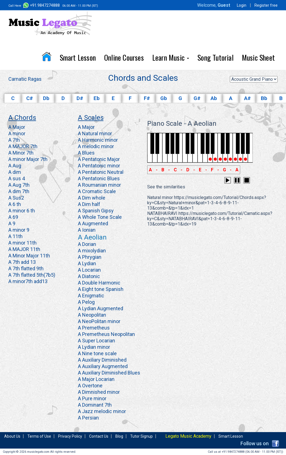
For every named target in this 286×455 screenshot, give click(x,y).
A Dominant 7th (95, 405)
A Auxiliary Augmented (103, 366)
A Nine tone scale (97, 353)
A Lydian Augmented (100, 308)
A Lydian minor (94, 347)
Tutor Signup (141, 436)
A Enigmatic (91, 295)
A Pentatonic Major (99, 159)
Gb (163, 98)
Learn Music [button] (170, 57)
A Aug (14, 166)
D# (80, 98)
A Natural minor (95, 133)
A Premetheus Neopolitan (106, 334)
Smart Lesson (78, 57)
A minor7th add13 (27, 281)
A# (247, 98)
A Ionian (87, 230)
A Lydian (87, 263)
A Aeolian (92, 237)
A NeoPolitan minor (99, 321)
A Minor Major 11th (29, 256)
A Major (16, 127)
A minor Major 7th (27, 159)
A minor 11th (22, 243)
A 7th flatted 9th (26, 268)
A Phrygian (89, 257)
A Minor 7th (21, 153)
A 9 (11, 223)
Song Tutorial (215, 57)
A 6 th (14, 204)
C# (29, 98)
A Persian (88, 418)
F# (147, 98)
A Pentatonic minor (99, 166)
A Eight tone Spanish (100, 289)
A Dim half (89, 204)
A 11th (15, 236)
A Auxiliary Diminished (102, 360)
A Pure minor (92, 398)
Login (241, 5)
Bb (264, 98)
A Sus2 (16, 198)
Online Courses (124, 57)
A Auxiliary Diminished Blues (109, 373)
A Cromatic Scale (97, 191)
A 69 (13, 217)
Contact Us (98, 436)
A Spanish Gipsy (96, 211)
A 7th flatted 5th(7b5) (31, 275)
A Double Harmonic (99, 283)
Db (46, 98)
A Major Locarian (96, 379)
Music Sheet (258, 57)
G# (197, 98)
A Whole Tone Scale (100, 217)
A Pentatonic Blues (99, 178)
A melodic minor (96, 146)
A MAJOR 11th (24, 249)
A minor (16, 133)
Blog (119, 436)
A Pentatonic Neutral (100, 172)
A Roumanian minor (99, 185)
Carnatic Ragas (25, 79)
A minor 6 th (21, 211)
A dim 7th (18, 191)
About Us (12, 436)
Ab (214, 98)
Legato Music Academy (188, 436)
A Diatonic (89, 276)
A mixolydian (92, 250)
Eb (97, 98)
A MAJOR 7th (22, 146)
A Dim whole (91, 198)
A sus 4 (16, 178)
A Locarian (89, 270)
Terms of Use (39, 436)
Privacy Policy (70, 436)
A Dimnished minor (99, 392)
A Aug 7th (19, 185)
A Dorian (87, 244)
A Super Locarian (96, 340)
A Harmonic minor (98, 140)
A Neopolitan (92, 315)
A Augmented (93, 223)
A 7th (14, 140)
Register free (266, 5)
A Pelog (86, 302)
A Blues (86, 153)
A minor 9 (18, 230)
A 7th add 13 (22, 262)
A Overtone (90, 385)
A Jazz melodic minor (102, 411)
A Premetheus (94, 328)
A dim (14, 172)
